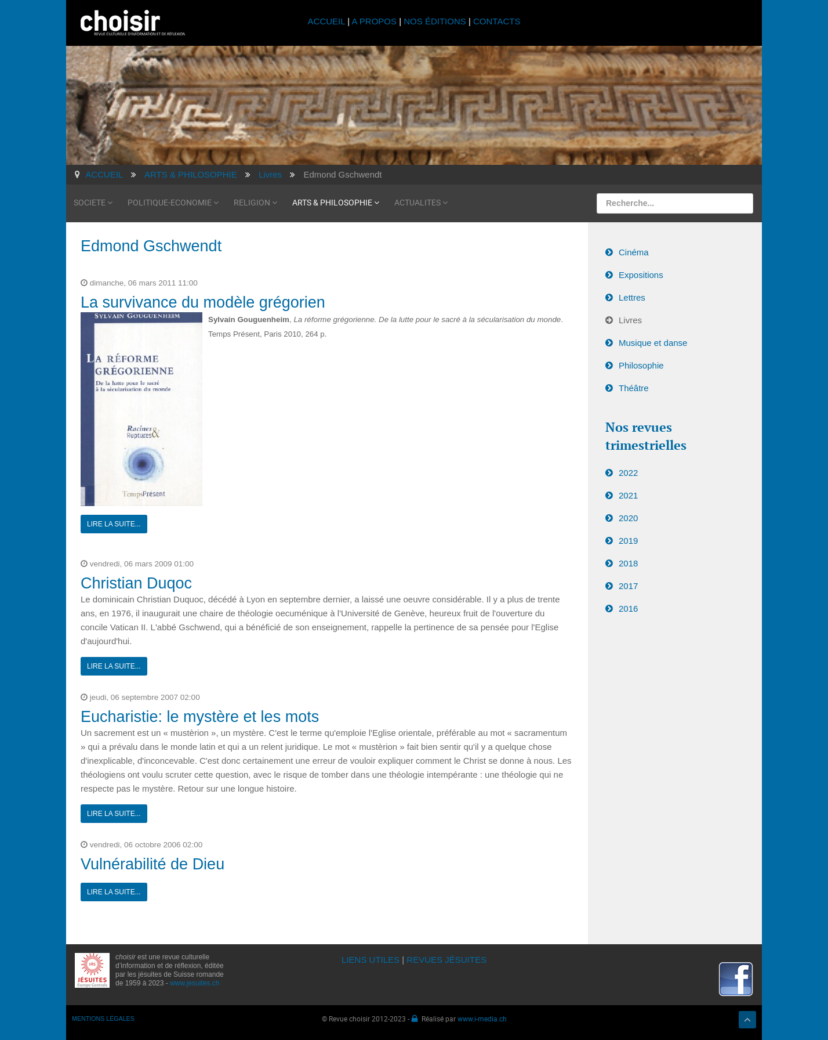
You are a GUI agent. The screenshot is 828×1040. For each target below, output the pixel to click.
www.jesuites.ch (194, 983)
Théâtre (634, 388)
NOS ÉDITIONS (435, 21)
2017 (628, 586)
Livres (630, 320)
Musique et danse (653, 343)
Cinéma (634, 252)
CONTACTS (496, 21)
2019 (628, 541)
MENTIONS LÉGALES (103, 1018)
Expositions (641, 275)
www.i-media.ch (482, 1018)
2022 (628, 473)
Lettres (632, 297)
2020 (628, 518)
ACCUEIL (328, 21)
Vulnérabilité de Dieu (152, 864)
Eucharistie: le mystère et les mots (200, 716)
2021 (628, 495)
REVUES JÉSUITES (446, 960)
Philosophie (641, 365)
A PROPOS (374, 21)
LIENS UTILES (371, 960)
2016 (628, 608)
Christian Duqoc (136, 583)
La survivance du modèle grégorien (203, 302)
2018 (628, 563)
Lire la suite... (114, 524)
